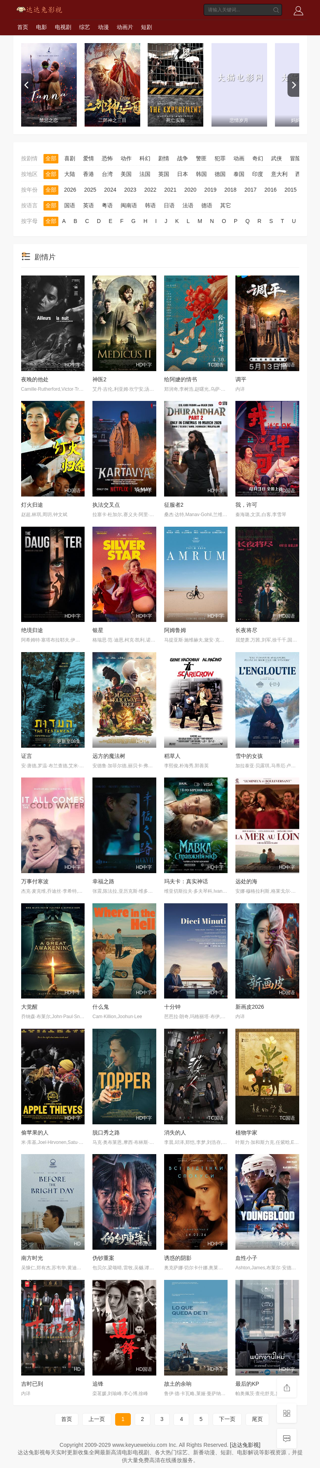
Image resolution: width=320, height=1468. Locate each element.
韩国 (201, 174)
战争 (182, 158)
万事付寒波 (35, 881)
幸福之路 (103, 881)
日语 (169, 205)
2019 (210, 190)
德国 (220, 174)
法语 (188, 205)
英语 (88, 205)
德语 (206, 205)
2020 (190, 190)
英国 (163, 174)
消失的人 (175, 1132)
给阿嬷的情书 (180, 379)
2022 (150, 190)
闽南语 (129, 205)
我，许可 (246, 505)
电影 (41, 27)
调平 (240, 379)
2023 (130, 190)
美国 (126, 174)
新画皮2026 (249, 1007)
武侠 (276, 158)
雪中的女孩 (249, 756)
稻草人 (172, 756)
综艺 (84, 27)
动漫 (103, 27)
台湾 (107, 174)
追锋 (97, 1384)
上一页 (97, 1419)
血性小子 (246, 1258)
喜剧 (69, 158)
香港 (88, 174)
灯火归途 (32, 505)
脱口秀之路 (106, 1132)
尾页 (257, 1419)
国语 (69, 205)
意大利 (279, 174)
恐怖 (107, 158)
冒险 (295, 158)
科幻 (144, 158)
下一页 (227, 1419)
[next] (293, 85)
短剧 (146, 27)
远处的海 (246, 881)
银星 (97, 630)
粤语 (107, 205)
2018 (230, 190)
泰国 (238, 174)
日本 (182, 174)
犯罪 (220, 158)
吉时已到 (32, 1384)
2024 (110, 190)
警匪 (201, 158)
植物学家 (246, 1132)
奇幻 (257, 158)
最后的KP (247, 1384)
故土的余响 (178, 1384)
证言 (26, 756)
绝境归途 (32, 630)
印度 (257, 174)
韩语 (150, 205)
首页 (22, 27)
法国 (144, 174)
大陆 (69, 174)
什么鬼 (100, 1007)
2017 (250, 190)
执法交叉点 (106, 505)
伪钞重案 (103, 1258)
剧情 (163, 158)
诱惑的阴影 (178, 1258)
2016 (270, 190)
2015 (290, 190)
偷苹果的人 (35, 1132)
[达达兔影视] (245, 1445)
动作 (126, 158)
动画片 (125, 27)
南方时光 (32, 1258)
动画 (238, 158)
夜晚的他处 (35, 379)
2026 (70, 190)
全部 (50, 158)
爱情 (88, 158)
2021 (170, 190)
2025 (90, 190)
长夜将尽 (246, 630)
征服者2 (174, 505)
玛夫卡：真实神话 (186, 881)
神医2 (99, 379)
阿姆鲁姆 (175, 630)
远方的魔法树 (108, 756)
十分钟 (172, 1007)
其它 (225, 205)
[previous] (27, 85)
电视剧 (63, 27)
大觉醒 (29, 1007)
